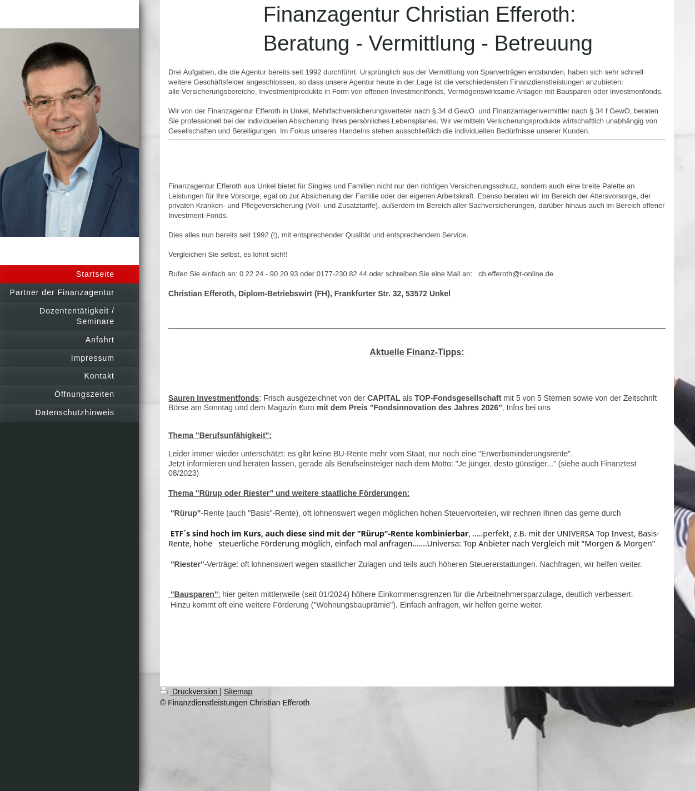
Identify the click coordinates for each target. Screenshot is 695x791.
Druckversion (189, 691)
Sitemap (238, 691)
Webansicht (653, 702)
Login (664, 691)
